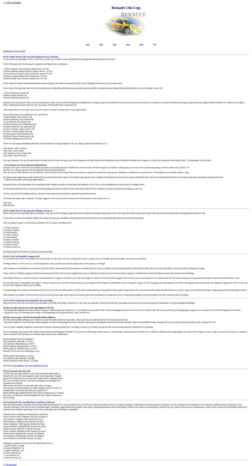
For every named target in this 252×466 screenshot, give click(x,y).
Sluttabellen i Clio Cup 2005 (14, 51)
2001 (88, 44)
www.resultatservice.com (37, 365)
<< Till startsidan (12, 2)
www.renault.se (18, 365)
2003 (128, 44)
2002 (115, 44)
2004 (141, 44)
